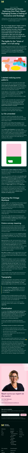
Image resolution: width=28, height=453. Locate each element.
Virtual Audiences (14, 433)
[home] (2, 2)
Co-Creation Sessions (13, 436)
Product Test (21, 434)
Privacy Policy (23, 418)
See (2, 431)
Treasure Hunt (13, 450)
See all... (20, 436)
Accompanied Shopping (13, 442)
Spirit (2, 450)
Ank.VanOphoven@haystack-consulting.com (10, 402)
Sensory (20, 431)
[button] (25, 1)
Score (2, 434)
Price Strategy (13, 444)
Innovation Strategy (12, 439)
